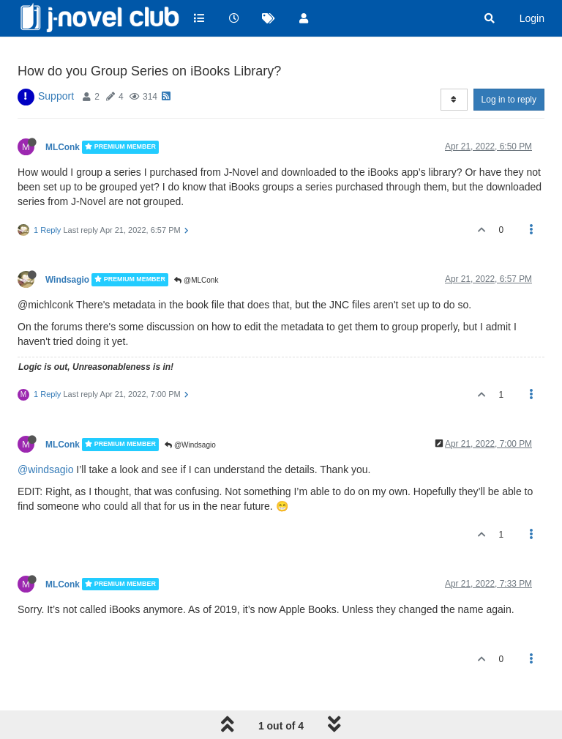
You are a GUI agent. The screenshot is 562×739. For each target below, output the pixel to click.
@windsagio (45, 469)
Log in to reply (509, 99)
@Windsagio (190, 445)
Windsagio (67, 280)
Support (56, 96)
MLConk (62, 147)
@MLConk (196, 280)
